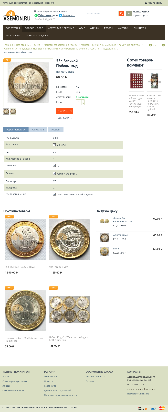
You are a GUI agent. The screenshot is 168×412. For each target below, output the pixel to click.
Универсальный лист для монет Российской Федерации (136, 101)
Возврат (90, 381)
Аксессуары (13, 35)
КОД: (59, 91)
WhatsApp (43, 15)
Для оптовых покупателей (57, 390)
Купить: (60, 102)
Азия (82, 28)
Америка (123, 28)
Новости (49, 2)
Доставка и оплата (95, 376)
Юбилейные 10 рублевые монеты (23, 48)
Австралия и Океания (61, 28)
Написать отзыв (65, 71)
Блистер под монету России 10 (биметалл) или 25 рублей (154, 102)
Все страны (13, 28)
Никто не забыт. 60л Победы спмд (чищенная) (24, 339)
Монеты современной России (60, 44)
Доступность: (63, 96)
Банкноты (140, 28)
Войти (5, 376)
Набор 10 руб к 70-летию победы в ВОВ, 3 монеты (68, 339)
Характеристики (16, 129)
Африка (94, 28)
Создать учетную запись (15, 381)
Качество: (61, 86)
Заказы (6, 385)
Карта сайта (50, 385)
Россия (36, 44)
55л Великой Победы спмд (20, 267)
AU (7, 60)
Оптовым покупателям (15, 2)
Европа (108, 28)
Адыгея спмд (120, 234)
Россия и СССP (34, 28)
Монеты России (90, 44)
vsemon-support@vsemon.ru (141, 389)
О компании (50, 376)
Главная (8, 44)
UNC (9, 216)
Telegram (66, 15)
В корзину (64, 111)
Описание (38, 129)
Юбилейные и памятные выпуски (121, 44)
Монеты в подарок (37, 35)
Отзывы (55, 129)
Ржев (116, 248)
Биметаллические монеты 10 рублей (66, 48)
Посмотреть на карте (138, 393)
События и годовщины (103, 48)
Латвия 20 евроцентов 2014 (123, 220)
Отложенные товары (13, 390)
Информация (36, 2)
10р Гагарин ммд (58, 267)
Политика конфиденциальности (60, 394)
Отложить (65, 118)
